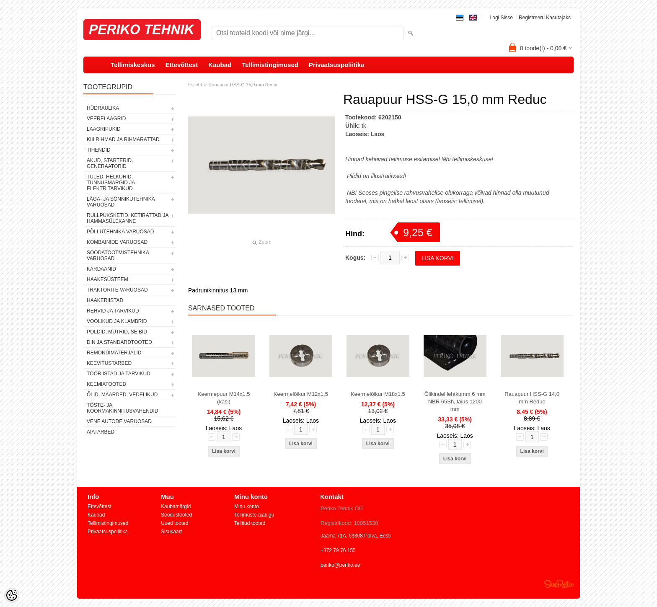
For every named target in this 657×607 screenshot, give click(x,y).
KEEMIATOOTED (106, 384)
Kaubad (219, 64)
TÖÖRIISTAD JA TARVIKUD (118, 374)
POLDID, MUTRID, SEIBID (117, 332)
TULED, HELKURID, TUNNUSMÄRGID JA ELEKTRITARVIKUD (111, 182)
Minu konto (246, 506)
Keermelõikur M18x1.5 (378, 394)
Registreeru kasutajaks (545, 18)
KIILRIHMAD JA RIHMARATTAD (123, 139)
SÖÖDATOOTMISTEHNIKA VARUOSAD (118, 255)
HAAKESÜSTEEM (107, 279)
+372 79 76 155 (338, 550)
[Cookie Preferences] (11, 595)
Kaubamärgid (176, 506)
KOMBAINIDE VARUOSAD (117, 242)
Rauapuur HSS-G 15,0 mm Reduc (244, 84)
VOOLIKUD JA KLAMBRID (117, 321)
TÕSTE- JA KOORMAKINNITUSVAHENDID (122, 408)
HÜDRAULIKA (103, 108)
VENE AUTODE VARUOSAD (119, 421)
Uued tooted (174, 523)
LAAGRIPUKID (104, 129)
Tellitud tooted (249, 523)
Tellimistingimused (270, 64)
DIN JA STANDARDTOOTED (119, 342)
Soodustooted (176, 515)
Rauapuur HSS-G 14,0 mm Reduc (531, 398)
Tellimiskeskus (133, 64)
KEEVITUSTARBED (109, 363)
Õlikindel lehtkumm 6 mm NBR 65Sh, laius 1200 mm (455, 401)
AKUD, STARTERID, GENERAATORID (110, 163)
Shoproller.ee (559, 584)
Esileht (195, 84)
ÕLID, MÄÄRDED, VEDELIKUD (122, 395)
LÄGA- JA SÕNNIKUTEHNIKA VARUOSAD (121, 202)
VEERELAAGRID (106, 118)
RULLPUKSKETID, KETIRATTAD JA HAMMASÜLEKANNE (127, 218)
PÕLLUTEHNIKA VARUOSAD (120, 232)
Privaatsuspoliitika (337, 64)
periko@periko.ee (340, 565)
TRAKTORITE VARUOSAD (117, 290)
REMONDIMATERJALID (114, 353)
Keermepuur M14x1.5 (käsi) (223, 398)
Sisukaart (171, 532)
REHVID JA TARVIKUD (113, 311)
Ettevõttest (182, 64)
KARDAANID (101, 269)
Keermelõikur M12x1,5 (301, 394)
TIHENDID (99, 150)
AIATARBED (100, 432)
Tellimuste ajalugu (254, 515)
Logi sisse (501, 18)
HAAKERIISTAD (105, 300)
